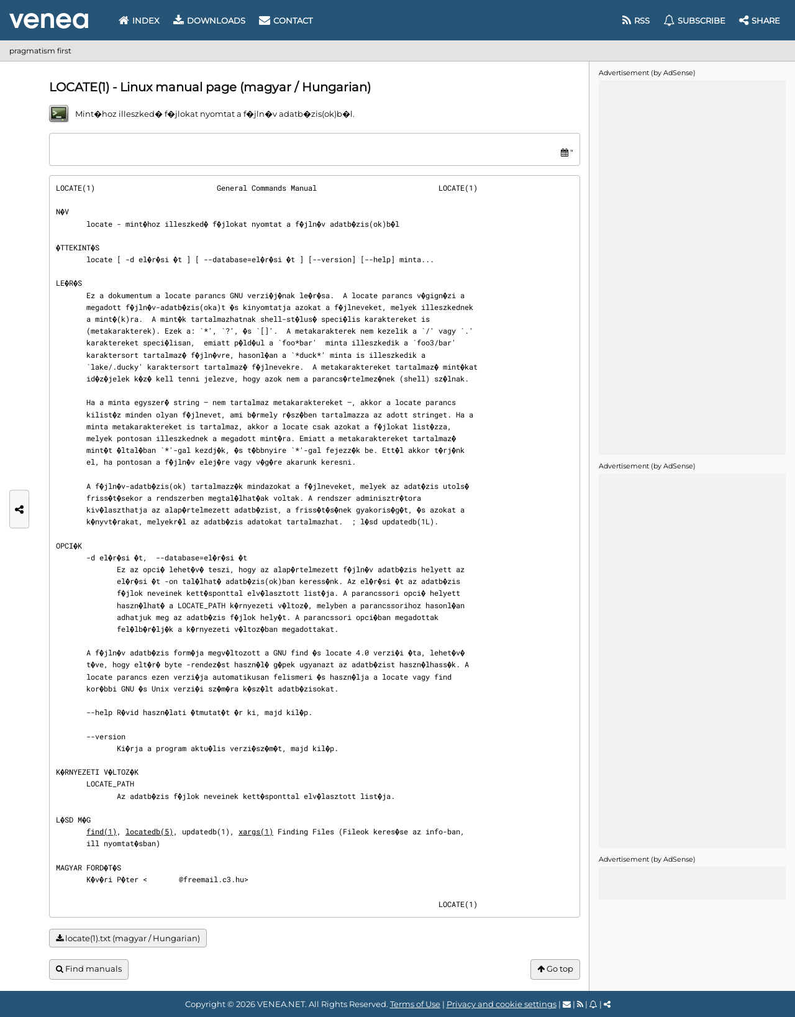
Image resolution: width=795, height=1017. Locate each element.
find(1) (101, 831)
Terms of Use (415, 1004)
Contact (285, 20)
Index (139, 20)
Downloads (209, 20)
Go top (555, 969)
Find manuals (89, 969)
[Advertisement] (692, 266)
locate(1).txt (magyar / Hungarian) (128, 938)
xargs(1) (255, 831)
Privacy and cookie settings (501, 1004)
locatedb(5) (149, 831)
